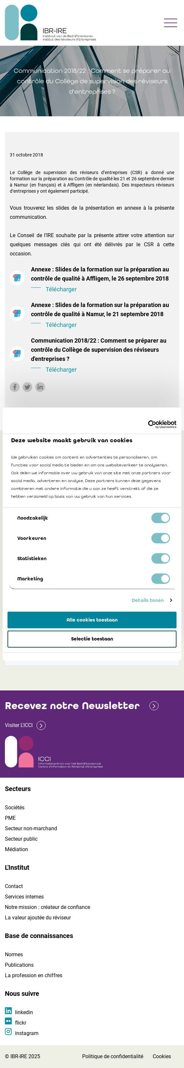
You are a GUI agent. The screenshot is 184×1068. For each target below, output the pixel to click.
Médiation (16, 849)
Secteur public (21, 839)
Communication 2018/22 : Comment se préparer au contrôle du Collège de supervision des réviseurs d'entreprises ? (102, 355)
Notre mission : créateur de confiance (47, 907)
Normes (14, 954)
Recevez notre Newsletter (72, 705)
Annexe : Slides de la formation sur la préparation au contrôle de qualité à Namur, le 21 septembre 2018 (102, 315)
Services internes (24, 897)
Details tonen (148, 600)
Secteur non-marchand (31, 828)
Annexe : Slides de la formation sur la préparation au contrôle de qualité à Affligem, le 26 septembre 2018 (102, 280)
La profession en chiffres (33, 975)
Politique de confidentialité (112, 1056)
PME (10, 818)
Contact (14, 886)
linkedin (24, 1012)
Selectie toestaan (92, 639)
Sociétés (14, 807)
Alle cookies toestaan (92, 620)
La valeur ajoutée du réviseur (38, 917)
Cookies (162, 1056)
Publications (19, 965)
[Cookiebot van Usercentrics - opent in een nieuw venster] (147, 424)
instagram (26, 1033)
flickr (20, 1023)
